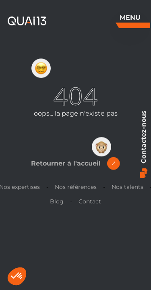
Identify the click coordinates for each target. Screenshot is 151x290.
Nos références (76, 187)
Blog (57, 201)
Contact (90, 201)
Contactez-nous (144, 144)
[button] (17, 276)
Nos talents (127, 187)
